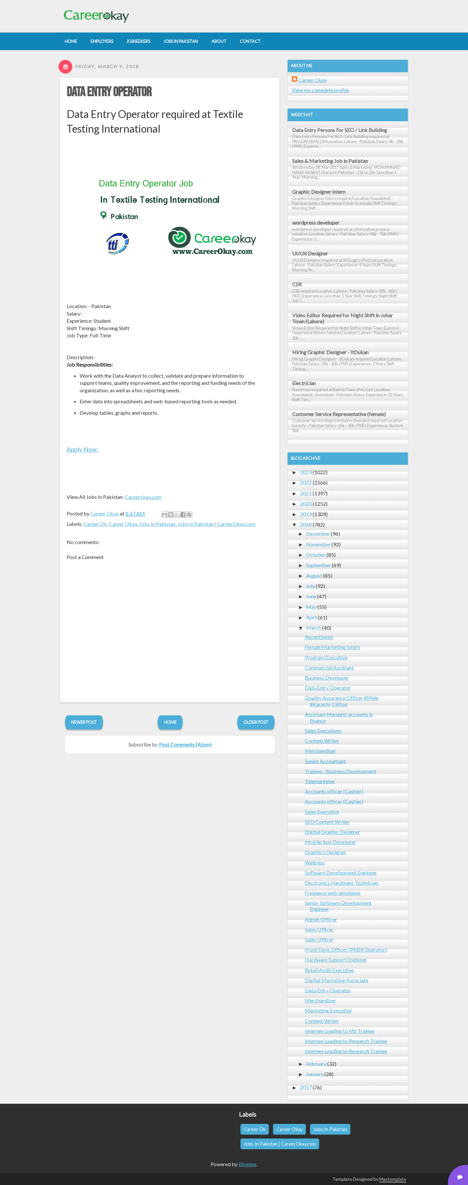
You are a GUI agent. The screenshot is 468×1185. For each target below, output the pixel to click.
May (311, 607)
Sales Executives (323, 730)
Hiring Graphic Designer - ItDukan (330, 352)
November (318, 544)
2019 (306, 514)
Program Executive (326, 657)
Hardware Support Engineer (336, 960)
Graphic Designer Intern (318, 192)
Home (170, 722)
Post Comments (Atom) (185, 744)
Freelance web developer (333, 893)
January (314, 1074)
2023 (306, 472)
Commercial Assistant (329, 667)
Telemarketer (320, 781)
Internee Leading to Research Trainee (346, 1041)
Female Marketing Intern (332, 647)
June (311, 596)
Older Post (255, 722)
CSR (297, 284)
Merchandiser (320, 751)
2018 (306, 524)
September (318, 565)
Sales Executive (322, 812)
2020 (306, 504)
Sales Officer (319, 929)
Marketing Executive (328, 1010)
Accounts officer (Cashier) (334, 791)
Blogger (247, 1164)
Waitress (315, 862)
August (314, 575)
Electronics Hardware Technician (341, 882)
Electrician (304, 383)
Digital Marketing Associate (336, 980)
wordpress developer (315, 222)
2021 (306, 493)
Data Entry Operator (109, 92)
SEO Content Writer (327, 822)
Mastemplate (392, 1179)
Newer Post (84, 722)
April (311, 617)
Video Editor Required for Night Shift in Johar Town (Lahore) (342, 318)
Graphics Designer (325, 852)
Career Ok (95, 524)
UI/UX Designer (310, 253)
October (316, 555)
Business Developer (327, 677)
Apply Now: (82, 449)
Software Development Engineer (341, 872)
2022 (306, 482)
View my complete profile (320, 90)
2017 (306, 1087)
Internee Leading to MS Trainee (339, 1031)
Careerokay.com (143, 497)
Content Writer (322, 740)
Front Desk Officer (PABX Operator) (346, 949)
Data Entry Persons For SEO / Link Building (339, 130)
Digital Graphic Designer (332, 832)
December (318, 533)
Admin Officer (321, 919)
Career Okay (123, 524)
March (313, 628)
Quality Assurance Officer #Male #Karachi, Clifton (342, 701)
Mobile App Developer (330, 842)
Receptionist (319, 637)
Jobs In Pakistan (157, 524)
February (316, 1064)
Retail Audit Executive (329, 970)
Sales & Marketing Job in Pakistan (330, 161)
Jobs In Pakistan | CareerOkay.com (216, 524)
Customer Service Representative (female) (339, 414)
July (310, 586)
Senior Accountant (325, 761)
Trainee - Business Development (340, 771)
